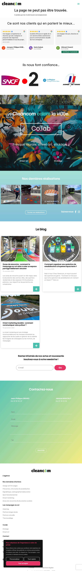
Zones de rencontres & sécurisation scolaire (17, 501)
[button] (78, 4)
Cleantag (6, 509)
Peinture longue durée (10, 512)
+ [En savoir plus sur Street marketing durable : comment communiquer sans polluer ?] (36, 345)
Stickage (58, 160)
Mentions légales (48, 568)
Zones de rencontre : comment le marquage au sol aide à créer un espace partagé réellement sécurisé (20, 266)
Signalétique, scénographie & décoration (16, 492)
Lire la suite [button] (6, 42)
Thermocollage (8, 518)
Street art (24, 160)
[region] (23, 553)
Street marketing (8, 498)
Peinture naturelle (9, 515)
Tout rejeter (32, 559)
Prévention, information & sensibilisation (16, 489)
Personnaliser (15, 559)
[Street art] (23, 158)
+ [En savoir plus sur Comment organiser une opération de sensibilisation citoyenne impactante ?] (77, 289)
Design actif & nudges (10, 486)
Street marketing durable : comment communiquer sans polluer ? (18, 324)
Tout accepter (23, 563)
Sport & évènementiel (10, 495)
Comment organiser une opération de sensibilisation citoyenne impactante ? (60, 265)
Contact (6, 536)
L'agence (6, 476)
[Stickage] (58, 158)
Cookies (31, 568)
